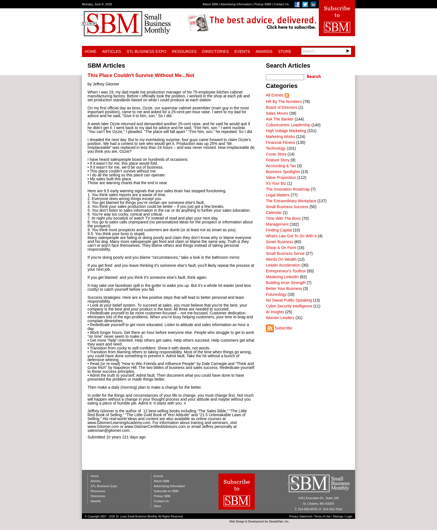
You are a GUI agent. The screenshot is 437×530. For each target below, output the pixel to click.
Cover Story (276, 154)
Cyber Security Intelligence (289, 306)
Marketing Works (280, 136)
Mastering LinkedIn (282, 277)
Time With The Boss (283, 218)
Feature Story (278, 160)
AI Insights (275, 312)
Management (277, 224)
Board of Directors (281, 107)
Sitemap (338, 516)
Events (242, 51)
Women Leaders (280, 317)
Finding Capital (279, 230)
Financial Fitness (280, 142)
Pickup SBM (262, 4)
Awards (264, 51)
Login (349, 516)
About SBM (210, 4)
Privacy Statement (300, 516)
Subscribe (283, 328)
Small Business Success (287, 206)
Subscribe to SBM (166, 491)
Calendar (274, 212)
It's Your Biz (276, 183)
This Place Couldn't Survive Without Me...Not (141, 75)
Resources (184, 51)
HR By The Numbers (284, 101)
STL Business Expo (146, 51)
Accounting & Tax (281, 166)
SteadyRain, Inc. (279, 521)
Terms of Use (322, 516)
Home (90, 51)
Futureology (276, 294)
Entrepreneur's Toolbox (286, 271)
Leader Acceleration (283, 265)
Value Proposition (281, 177)
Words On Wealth (281, 259)
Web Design (236, 521)
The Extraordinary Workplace (291, 201)
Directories (215, 51)
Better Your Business (284, 288)
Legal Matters (278, 195)
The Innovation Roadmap (288, 189)
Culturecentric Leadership (288, 125)
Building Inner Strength (285, 282)
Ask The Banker (279, 119)
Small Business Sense (285, 253)
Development (256, 521)
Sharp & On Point (281, 247)
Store (284, 51)
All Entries (274, 95)
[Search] (326, 51)
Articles (111, 51)
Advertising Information (236, 4)
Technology (276, 148)
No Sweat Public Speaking (289, 300)
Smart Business (279, 242)
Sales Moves (277, 113)
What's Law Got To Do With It (291, 236)
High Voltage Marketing (286, 131)
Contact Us (280, 4)
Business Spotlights (283, 171)
